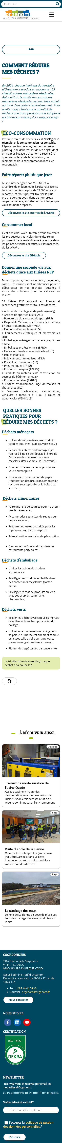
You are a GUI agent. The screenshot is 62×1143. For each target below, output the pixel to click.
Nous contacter (18, 1000)
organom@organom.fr (36, 992)
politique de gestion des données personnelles (28, 1124)
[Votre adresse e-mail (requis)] (31, 1110)
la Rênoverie (46, 461)
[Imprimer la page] (9, 681)
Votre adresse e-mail (18, 1102)
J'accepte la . (28, 1124)
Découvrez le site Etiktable (24, 255)
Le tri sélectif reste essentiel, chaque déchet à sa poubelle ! (27, 663)
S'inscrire (14, 1137)
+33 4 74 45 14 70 (26, 988)
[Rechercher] (57, 4)
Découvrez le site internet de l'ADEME (31, 213)
